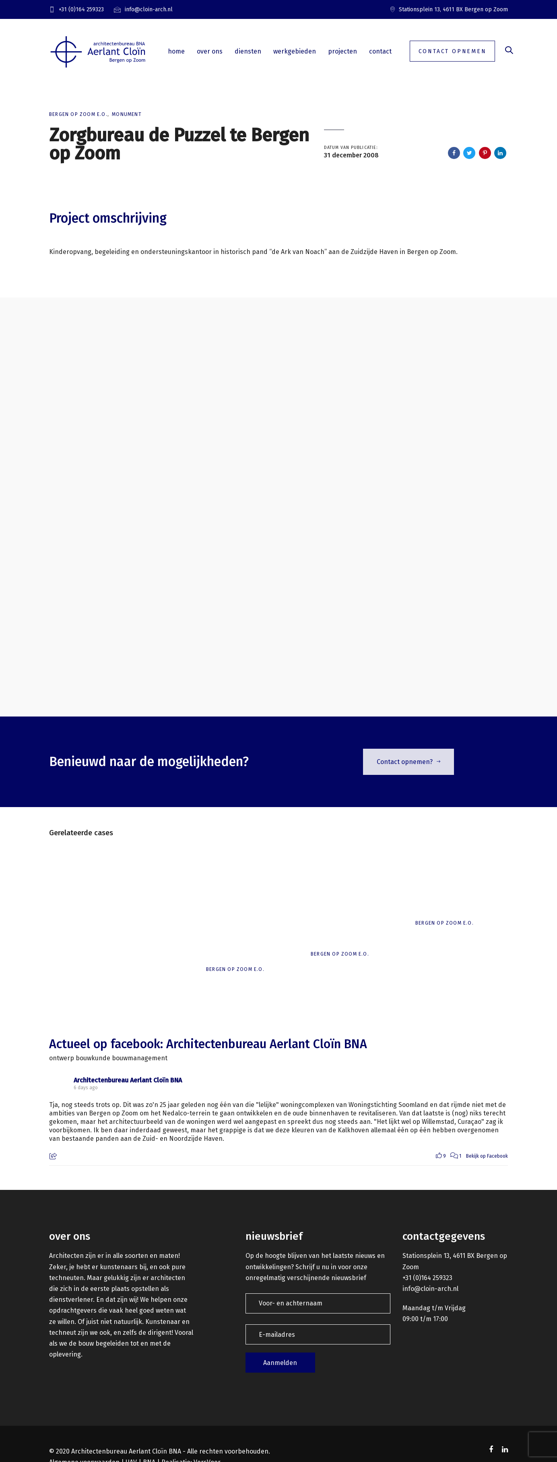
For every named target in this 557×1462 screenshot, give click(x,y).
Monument (127, 114)
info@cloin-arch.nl (430, 1289)
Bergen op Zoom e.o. (78, 114)
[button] (509, 50)
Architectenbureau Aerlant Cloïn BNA (128, 1080)
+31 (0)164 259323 (427, 1278)
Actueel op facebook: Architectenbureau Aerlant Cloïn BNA (208, 1044)
